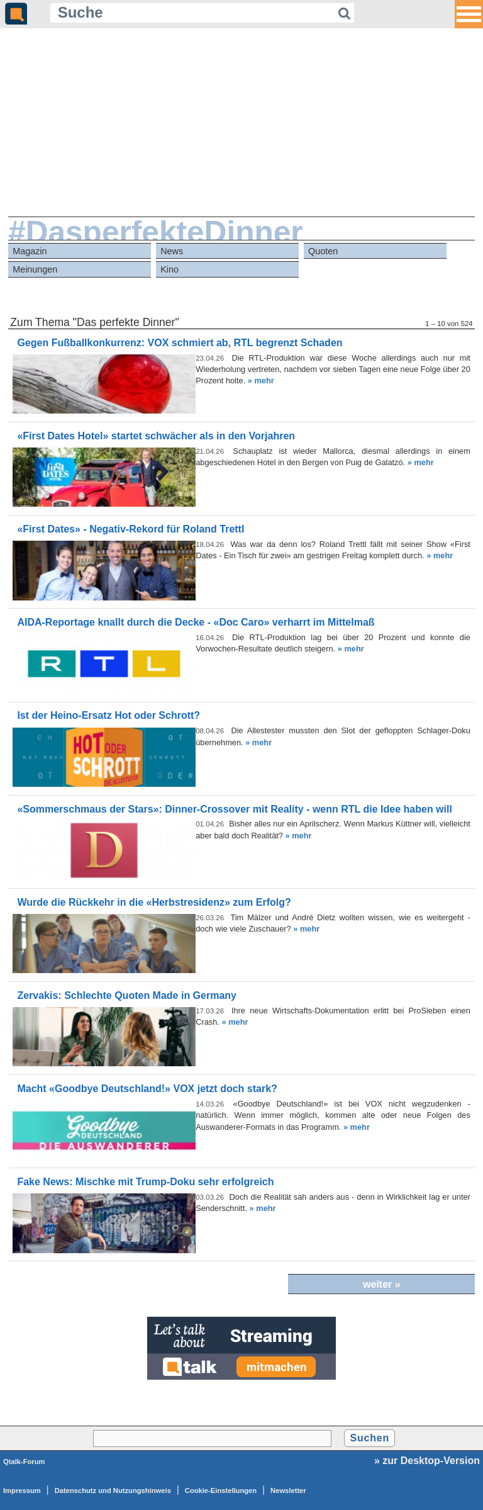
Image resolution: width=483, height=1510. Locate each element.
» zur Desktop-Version (427, 1460)
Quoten (323, 251)
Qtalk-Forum (24, 1461)
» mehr (261, 380)
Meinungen (35, 269)
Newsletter (288, 1490)
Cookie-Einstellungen (221, 1490)
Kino (169, 269)
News (171, 251)
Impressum (22, 1490)
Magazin (30, 251)
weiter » (382, 1284)
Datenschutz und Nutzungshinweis (113, 1490)
